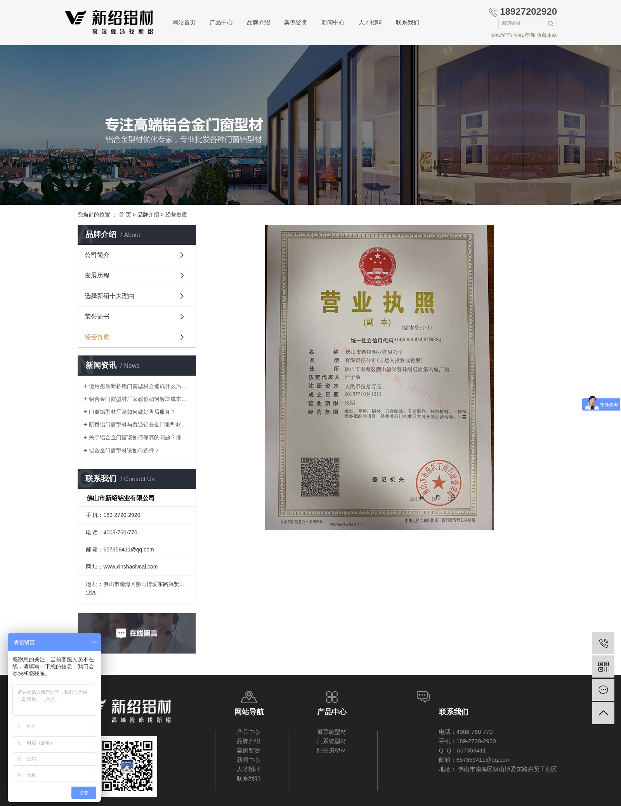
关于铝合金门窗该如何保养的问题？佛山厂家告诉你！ (139, 437)
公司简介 (97, 254)
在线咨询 (524, 35)
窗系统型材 (331, 731)
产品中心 (221, 22)
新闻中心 (333, 22)
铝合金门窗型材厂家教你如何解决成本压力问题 (139, 399)
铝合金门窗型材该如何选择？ (124, 450)
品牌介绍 (258, 22)
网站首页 (184, 22)
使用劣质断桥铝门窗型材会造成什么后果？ (139, 386)
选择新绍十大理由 (109, 296)
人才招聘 (370, 22)
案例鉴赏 (295, 22)
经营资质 (97, 337)
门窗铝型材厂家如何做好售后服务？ (132, 412)
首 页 (125, 214)
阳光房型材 (331, 750)
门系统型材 (331, 741)
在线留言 (501, 35)
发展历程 (97, 275)
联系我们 (407, 22)
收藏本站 (547, 35)
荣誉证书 (97, 316)
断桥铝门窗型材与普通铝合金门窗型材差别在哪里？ (139, 424)
